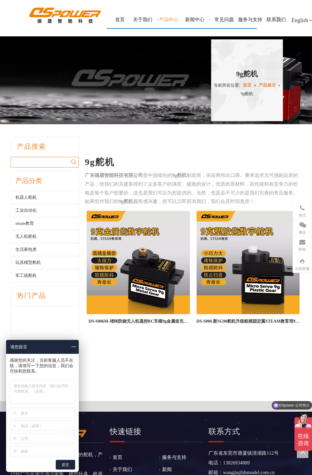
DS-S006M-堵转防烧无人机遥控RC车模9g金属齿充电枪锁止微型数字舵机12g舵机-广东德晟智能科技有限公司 (138, 322)
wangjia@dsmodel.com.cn (248, 409)
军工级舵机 (26, 275)
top (302, 452)
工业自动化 (26, 210)
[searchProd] (39, 162)
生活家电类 (26, 249)
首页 (117, 394)
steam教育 (24, 223)
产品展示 (122, 418)
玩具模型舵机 (28, 262)
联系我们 (171, 418)
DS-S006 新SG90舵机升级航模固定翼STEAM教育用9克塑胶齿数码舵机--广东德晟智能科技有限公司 (248, 322)
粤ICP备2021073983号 (197, 455)
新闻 (167, 406)
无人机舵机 (26, 236)
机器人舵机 (26, 197)
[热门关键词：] (277, 20)
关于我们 (122, 406)
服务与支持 (174, 394)
